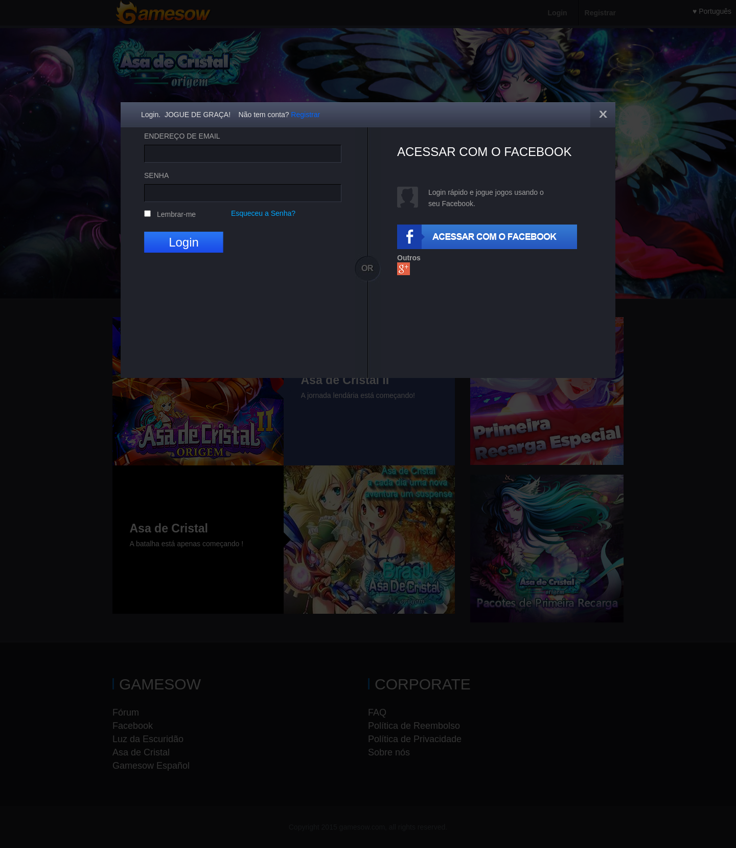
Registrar (305, 114)
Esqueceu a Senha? (263, 213)
